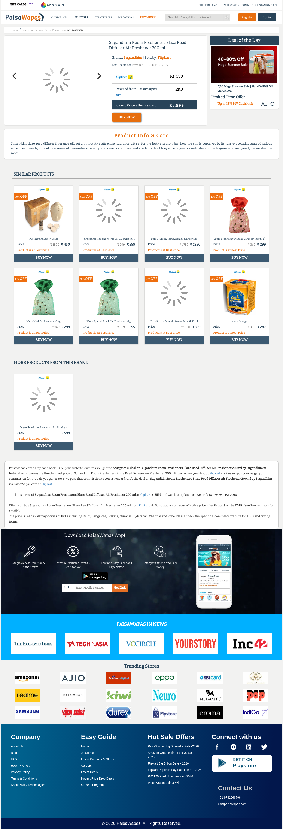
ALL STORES (81, 17)
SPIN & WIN (52, 5)
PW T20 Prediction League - (170, 776)
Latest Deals (89, 772)
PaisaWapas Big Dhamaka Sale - (173, 746)
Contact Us (235, 788)
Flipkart (164, 57)
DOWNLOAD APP (267, 5)
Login (267, 17)
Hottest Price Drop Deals (97, 778)
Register (247, 17)
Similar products (33, 174)
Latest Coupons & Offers (97, 759)
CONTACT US (249, 5)
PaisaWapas (129, 823)
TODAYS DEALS (103, 17)
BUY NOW (127, 117)
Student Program (92, 785)
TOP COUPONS (126, 17)
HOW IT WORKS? (230, 5)
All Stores (87, 752)
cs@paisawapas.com (232, 804)
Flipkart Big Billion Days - (168, 763)
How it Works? (20, 765)
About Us (17, 746)
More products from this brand (50, 362)
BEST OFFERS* (148, 17)
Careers (86, 765)
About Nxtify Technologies (28, 785)
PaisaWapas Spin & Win (164, 782)
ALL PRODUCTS (59, 17)
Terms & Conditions (24, 778)
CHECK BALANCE (208, 5)
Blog (14, 752)
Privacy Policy (20, 772)
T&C (118, 95)
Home (85, 746)
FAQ (14, 759)
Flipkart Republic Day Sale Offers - (174, 770)
